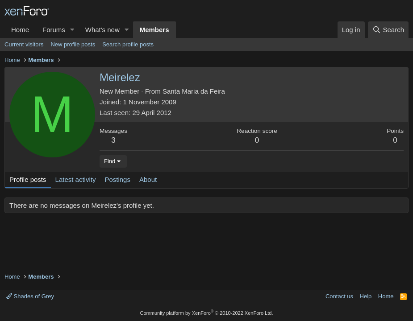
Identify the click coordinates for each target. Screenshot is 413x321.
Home (20, 29)
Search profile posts (128, 44)
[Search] (388, 29)
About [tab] (148, 179)
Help (366, 296)
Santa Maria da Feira (194, 91)
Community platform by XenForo (206, 313)
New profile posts (72, 44)
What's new (102, 29)
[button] (72, 29)
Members (154, 29)
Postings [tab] (117, 179)
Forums (53, 29)
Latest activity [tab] (75, 179)
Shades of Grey (30, 296)
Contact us (339, 296)
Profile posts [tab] (27, 179)
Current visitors (23, 44)
